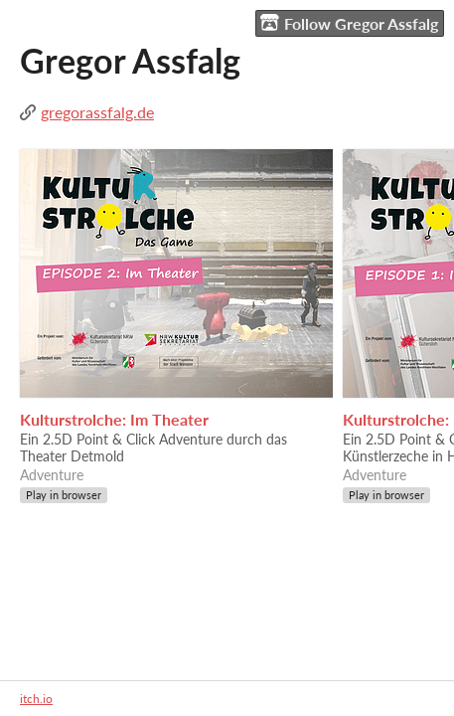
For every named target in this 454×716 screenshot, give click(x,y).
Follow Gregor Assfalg (349, 23)
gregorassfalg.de (97, 111)
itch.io (36, 698)
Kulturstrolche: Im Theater (114, 419)
